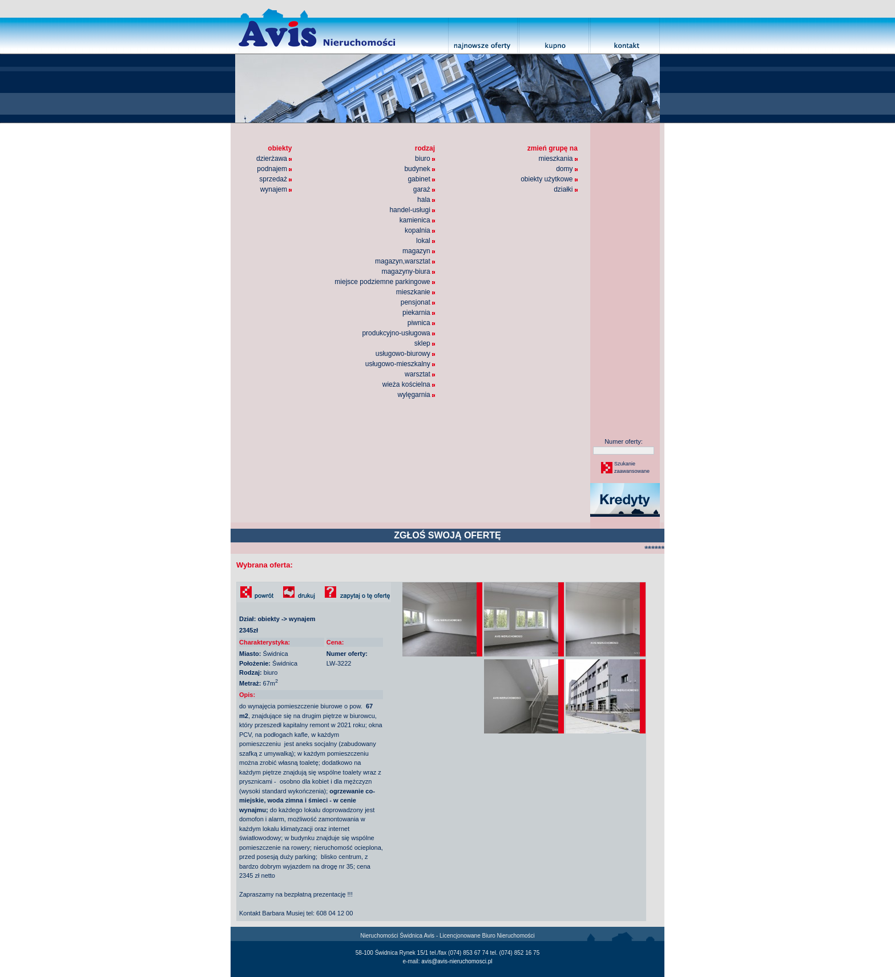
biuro (425, 159)
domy (567, 169)
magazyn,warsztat (405, 261)
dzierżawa (274, 159)
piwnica (421, 323)
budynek (419, 169)
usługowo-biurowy (405, 354)
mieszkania (557, 159)
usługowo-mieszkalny (400, 364)
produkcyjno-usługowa (398, 333)
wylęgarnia (416, 395)
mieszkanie (415, 292)
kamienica (417, 220)
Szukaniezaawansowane (631, 468)
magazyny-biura (408, 271)
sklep (424, 343)
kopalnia (420, 230)
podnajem (274, 169)
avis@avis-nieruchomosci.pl (456, 961)
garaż (424, 189)
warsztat (420, 374)
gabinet (421, 179)
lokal (425, 241)
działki (566, 189)
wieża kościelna (408, 384)
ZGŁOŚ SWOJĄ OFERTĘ (447, 535)
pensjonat (418, 302)
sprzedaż (275, 179)
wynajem (276, 189)
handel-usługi (412, 210)
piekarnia (418, 313)
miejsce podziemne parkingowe (384, 282)
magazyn (418, 251)
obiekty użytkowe (549, 179)
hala (426, 200)
